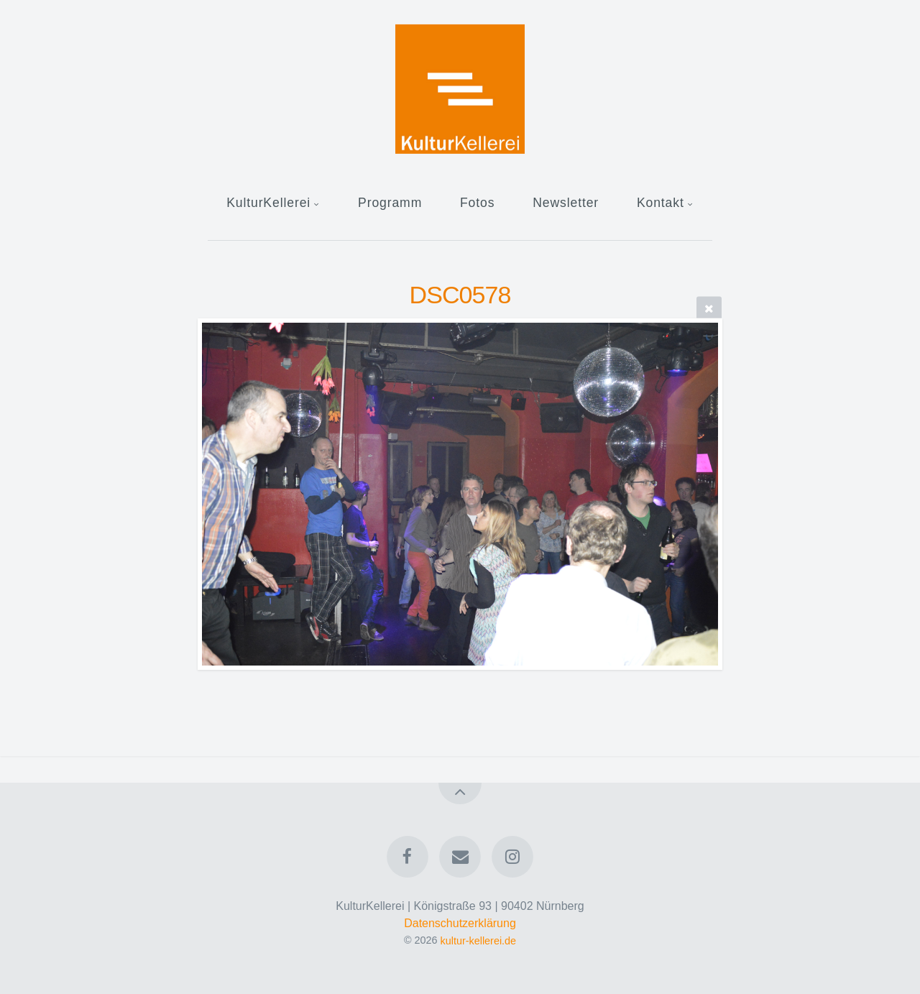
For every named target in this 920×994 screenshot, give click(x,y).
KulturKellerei (268, 202)
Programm (390, 202)
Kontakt (660, 202)
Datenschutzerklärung (460, 923)
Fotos (477, 202)
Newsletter (566, 202)
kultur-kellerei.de (479, 940)
